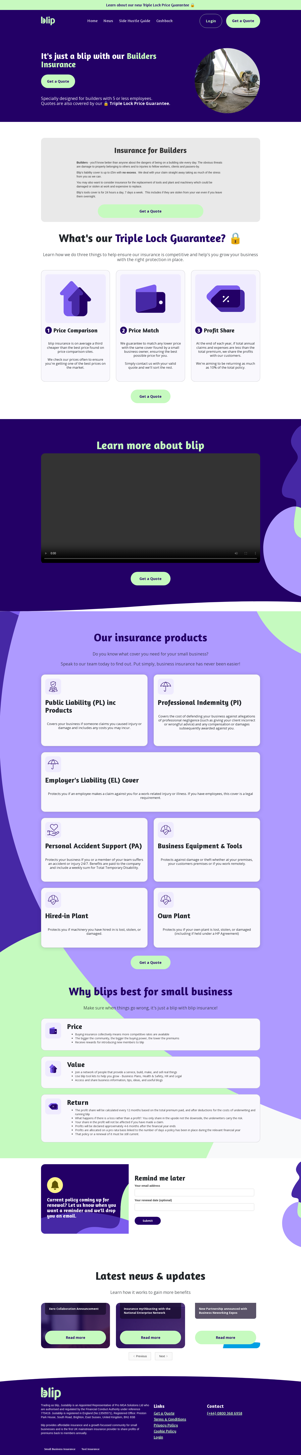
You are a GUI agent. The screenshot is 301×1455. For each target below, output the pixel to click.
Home (92, 20)
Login (211, 21)
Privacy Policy (166, 1425)
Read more (75, 1337)
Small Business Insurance (59, 1449)
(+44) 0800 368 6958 (224, 1413)
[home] (48, 21)
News (108, 20)
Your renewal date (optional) (153, 1200)
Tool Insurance (90, 1449)
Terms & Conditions (170, 1419)
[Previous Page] (140, 1356)
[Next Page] (163, 1356)
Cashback (164, 20)
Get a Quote (243, 20)
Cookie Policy (165, 1431)
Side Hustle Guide (134, 20)
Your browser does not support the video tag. (150, 508)
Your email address (147, 1185)
